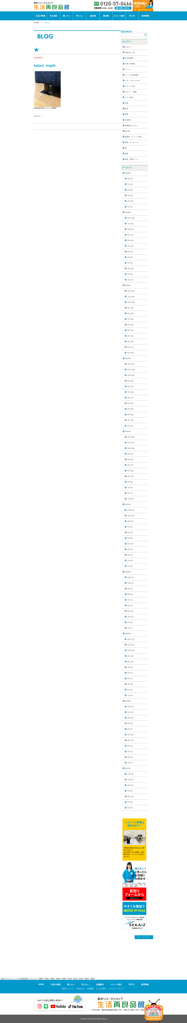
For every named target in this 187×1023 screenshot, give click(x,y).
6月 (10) (130, 544)
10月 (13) (130, 650)
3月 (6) (129, 757)
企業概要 (90, 989)
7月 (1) (129, 600)
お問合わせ (80, 989)
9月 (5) (129, 723)
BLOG (132, 16)
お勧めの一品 (130, 52)
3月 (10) (130, 268)
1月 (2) (129, 207)
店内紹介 (128, 120)
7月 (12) (130, 246)
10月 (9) (130, 229)
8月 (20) (130, 240)
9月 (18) (130, 308)
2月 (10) (130, 201)
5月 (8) (129, 257)
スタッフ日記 (130, 86)
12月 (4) (130, 774)
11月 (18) (130, 297)
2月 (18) (130, 420)
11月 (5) (130, 780)
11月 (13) (130, 443)
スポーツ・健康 (131, 92)
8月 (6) (129, 594)
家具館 (106, 16)
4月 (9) (129, 263)
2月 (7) (129, 493)
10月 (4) (130, 785)
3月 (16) (130, 341)
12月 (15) (130, 291)
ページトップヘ (144, 937)
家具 (126, 109)
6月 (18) (130, 325)
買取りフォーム (68, 989)
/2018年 (128, 701)
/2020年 (128, 572)
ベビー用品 (129, 97)
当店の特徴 (40, 16)
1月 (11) (130, 280)
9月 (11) (130, 235)
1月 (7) (129, 628)
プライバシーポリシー (116, 989)
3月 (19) (130, 414)
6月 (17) (130, 398)
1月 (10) (130, 499)
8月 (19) (130, 662)
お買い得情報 (130, 64)
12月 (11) (130, 510)
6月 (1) (129, 179)
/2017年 (128, 768)
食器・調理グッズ (131, 159)
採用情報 (145, 16)
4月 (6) (129, 190)
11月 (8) (130, 224)
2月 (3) (129, 690)
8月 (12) (130, 796)
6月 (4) (129, 808)
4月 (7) (129, 678)
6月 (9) (129, 252)
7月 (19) (130, 392)
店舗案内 (100, 984)
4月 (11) (130, 611)
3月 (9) (129, 487)
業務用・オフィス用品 (133, 137)
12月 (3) (130, 707)
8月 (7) (129, 729)
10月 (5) (130, 521)
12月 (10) (130, 218)
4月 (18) (130, 409)
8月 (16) (130, 459)
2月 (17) (130, 347)
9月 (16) (130, 656)
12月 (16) (130, 364)
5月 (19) (130, 330)
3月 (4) (129, 195)
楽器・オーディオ (131, 142)
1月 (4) (129, 695)
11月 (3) (130, 712)
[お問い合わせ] (123, 8)
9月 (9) (129, 791)
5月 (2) (129, 673)
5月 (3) (129, 184)
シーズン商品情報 (131, 75)
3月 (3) (129, 684)
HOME (36, 23)
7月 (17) (130, 465)
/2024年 (128, 285)
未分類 (127, 131)
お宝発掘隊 (129, 58)
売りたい (80, 16)
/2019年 (128, 634)
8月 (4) (129, 532)
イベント (128, 69)
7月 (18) (130, 319)
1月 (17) (130, 426)
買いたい (66, 16)
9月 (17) (130, 454)
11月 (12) (130, 516)
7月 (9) (129, 538)
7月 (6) (129, 802)
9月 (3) (129, 527)
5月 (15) (130, 476)
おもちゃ (128, 47)
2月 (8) (129, 274)
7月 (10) (130, 735)
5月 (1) (129, 549)
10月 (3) (130, 583)
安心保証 (53, 16)
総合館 (93, 16)
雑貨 (126, 154)
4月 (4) (129, 751)
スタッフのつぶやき (132, 80)
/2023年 (128, 358)
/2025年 (128, 212)
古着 (126, 103)
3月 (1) (129, 555)
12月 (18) (130, 437)
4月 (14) (130, 336)
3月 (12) (130, 617)
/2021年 (128, 504)
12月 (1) (130, 577)
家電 (126, 114)
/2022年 (128, 431)
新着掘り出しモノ (131, 125)
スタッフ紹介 (119, 16)
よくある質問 (101, 989)
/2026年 (128, 173)
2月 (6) (129, 561)
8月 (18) (130, 313)
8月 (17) (130, 386)
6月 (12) (130, 740)
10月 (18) (130, 302)
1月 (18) (130, 353)
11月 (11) (130, 645)
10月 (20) (130, 448)
